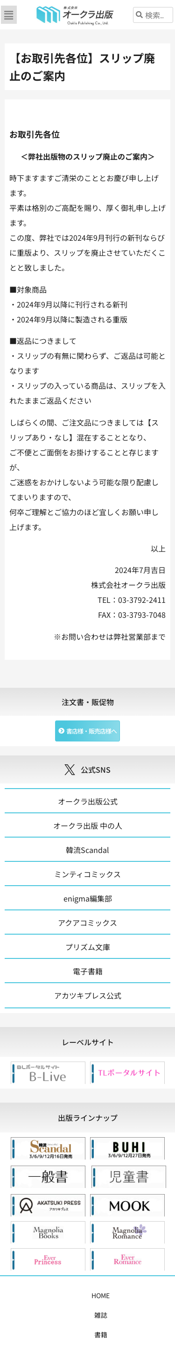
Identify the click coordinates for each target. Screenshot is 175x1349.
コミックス (105, 1295)
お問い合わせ (138, 1315)
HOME (28, 1295)
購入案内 (143, 1295)
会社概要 (97, 1315)
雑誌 (52, 1295)
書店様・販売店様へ (46, 1315)
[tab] (87, 1042)
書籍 (73, 1295)
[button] (9, 15)
